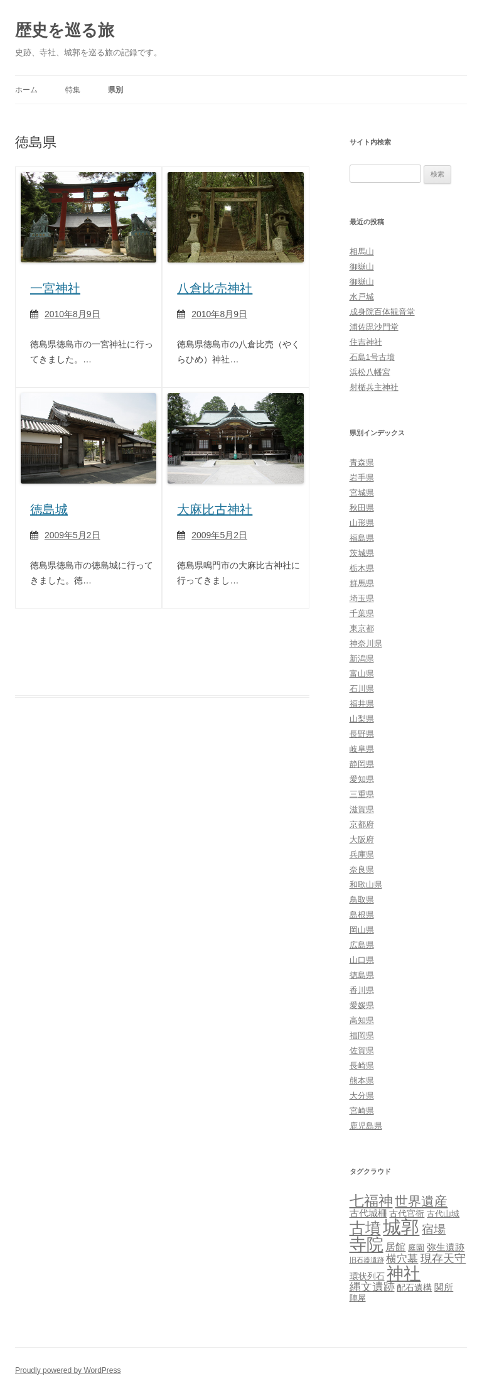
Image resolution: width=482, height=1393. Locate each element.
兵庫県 (362, 854)
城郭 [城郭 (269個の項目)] (401, 1227)
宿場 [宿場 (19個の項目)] (434, 1229)
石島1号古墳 (372, 357)
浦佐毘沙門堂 (374, 327)
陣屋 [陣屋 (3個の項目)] (358, 1298)
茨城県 (362, 553)
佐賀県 (362, 1050)
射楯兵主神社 (374, 387)
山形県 (362, 523)
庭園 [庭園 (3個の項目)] (416, 1247)
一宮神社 (55, 288)
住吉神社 (366, 342)
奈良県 (362, 869)
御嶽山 (362, 266)
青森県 (362, 462)
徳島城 (49, 509)
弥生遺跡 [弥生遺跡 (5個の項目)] (445, 1247)
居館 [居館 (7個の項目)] (395, 1247)
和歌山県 (366, 884)
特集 (72, 89)
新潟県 (362, 658)
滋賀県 (362, 809)
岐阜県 (362, 749)
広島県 (362, 945)
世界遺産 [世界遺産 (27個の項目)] (421, 1201)
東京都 (362, 628)
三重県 (362, 794)
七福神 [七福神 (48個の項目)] (371, 1201)
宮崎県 (362, 1110)
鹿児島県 (366, 1125)
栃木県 (362, 568)
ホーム (26, 89)
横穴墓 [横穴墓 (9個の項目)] (402, 1259)
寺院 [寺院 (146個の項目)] (366, 1244)
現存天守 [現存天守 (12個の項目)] (443, 1258)
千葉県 (362, 613)
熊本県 (362, 1080)
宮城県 (362, 492)
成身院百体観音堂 (382, 312)
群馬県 (362, 583)
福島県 (362, 538)
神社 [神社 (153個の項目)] (403, 1273)
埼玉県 (362, 598)
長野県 (362, 734)
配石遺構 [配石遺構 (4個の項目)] (414, 1287)
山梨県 (362, 719)
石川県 (362, 688)
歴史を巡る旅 (64, 30)
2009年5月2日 (72, 535)
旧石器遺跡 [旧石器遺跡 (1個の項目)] (367, 1260)
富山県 (362, 673)
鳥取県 (362, 899)
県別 (115, 89)
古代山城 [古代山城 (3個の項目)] (443, 1213)
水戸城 (362, 296)
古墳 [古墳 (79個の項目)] (365, 1228)
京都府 (362, 824)
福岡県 (362, 1035)
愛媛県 (362, 1005)
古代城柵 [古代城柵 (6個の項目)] (368, 1213)
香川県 (362, 990)
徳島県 (362, 975)
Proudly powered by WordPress (68, 1370)
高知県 (362, 1020)
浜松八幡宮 (370, 372)
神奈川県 (366, 643)
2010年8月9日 (72, 314)
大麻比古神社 (214, 509)
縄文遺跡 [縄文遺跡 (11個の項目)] (372, 1287)
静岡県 (362, 764)
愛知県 (362, 779)
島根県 (362, 914)
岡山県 (362, 930)
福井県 (362, 703)
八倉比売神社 (214, 288)
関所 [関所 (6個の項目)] (443, 1287)
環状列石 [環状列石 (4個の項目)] (367, 1276)
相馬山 (362, 251)
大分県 (362, 1095)
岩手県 (362, 477)
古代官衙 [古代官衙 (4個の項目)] (406, 1213)
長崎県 (362, 1065)
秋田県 (362, 507)
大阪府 (362, 839)
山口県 (362, 960)
